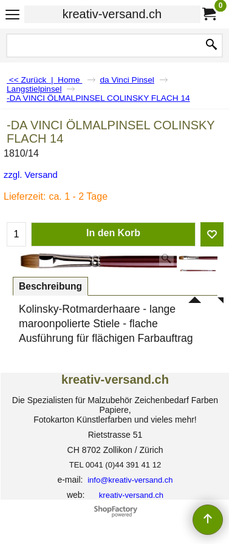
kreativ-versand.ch (112, 14)
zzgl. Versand (31, 175)
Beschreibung (50, 286)
